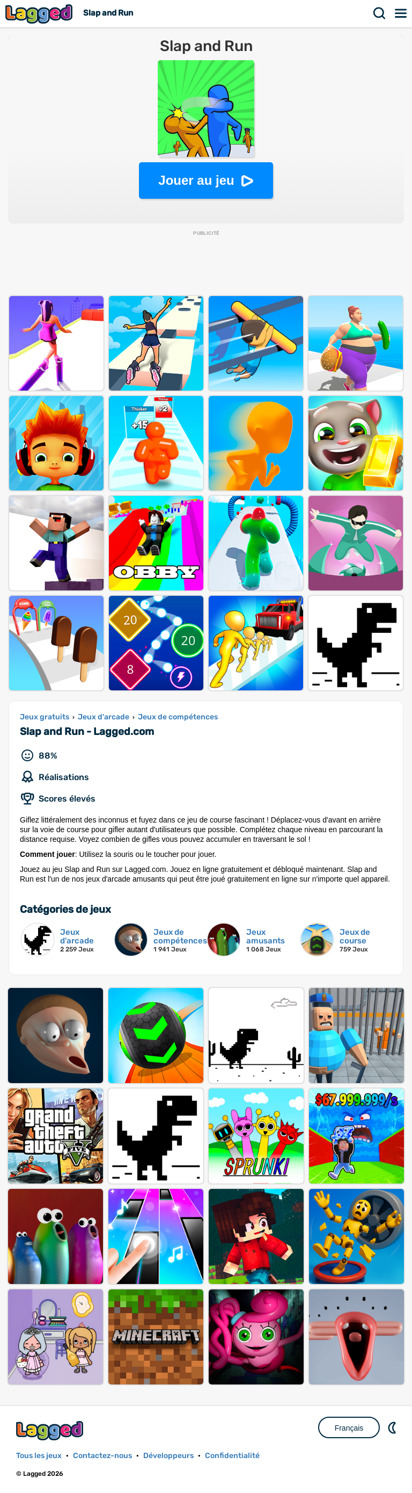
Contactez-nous (102, 1455)
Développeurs (168, 1455)
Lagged (40, 13)
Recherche (380, 13)
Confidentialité (232, 1455)
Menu (401, 13)
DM (393, 1427)
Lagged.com (51, 1430)
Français (349, 1428)
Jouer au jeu (196, 180)
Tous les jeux (39, 1455)
